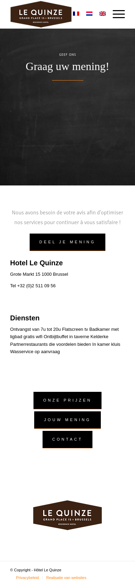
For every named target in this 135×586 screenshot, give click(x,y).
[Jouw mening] (67, 420)
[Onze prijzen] (67, 400)
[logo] (56, 14)
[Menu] (115, 14)
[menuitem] (115, 14)
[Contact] (67, 439)
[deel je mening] (67, 242)
